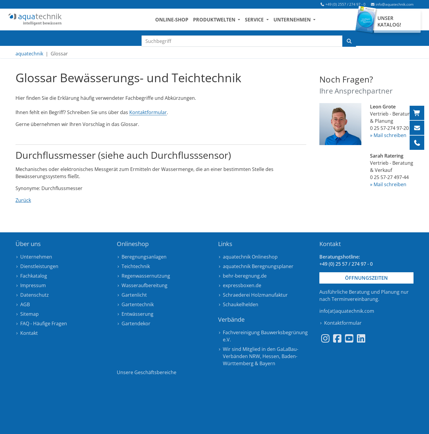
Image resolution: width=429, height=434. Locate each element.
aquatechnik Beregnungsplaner (258, 266)
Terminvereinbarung (355, 299)
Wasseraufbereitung (144, 285)
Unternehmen (36, 256)
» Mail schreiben (388, 135)
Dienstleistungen (39, 266)
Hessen (270, 356)
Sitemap (29, 314)
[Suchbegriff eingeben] (242, 41)
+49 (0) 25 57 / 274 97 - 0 (346, 264)
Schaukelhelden (240, 304)
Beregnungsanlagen (144, 256)
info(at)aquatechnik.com (346, 311)
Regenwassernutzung (146, 276)
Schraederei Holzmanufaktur (255, 295)
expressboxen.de (242, 285)
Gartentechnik (138, 304)
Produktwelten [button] (221, 21)
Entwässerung (137, 314)
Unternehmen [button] (298, 21)
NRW (254, 356)
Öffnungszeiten (366, 278)
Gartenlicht (134, 295)
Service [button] (261, 21)
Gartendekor (136, 323)
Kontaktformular (148, 112)
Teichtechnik (136, 266)
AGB (25, 304)
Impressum (33, 285)
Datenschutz (34, 295)
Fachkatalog (33, 276)
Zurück (23, 200)
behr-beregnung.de (245, 276)
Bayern (267, 363)
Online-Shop (177, 21)
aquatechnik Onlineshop (250, 256)
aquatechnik (29, 53)
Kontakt (29, 333)
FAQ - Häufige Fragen (43, 323)
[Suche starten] (349, 41)
